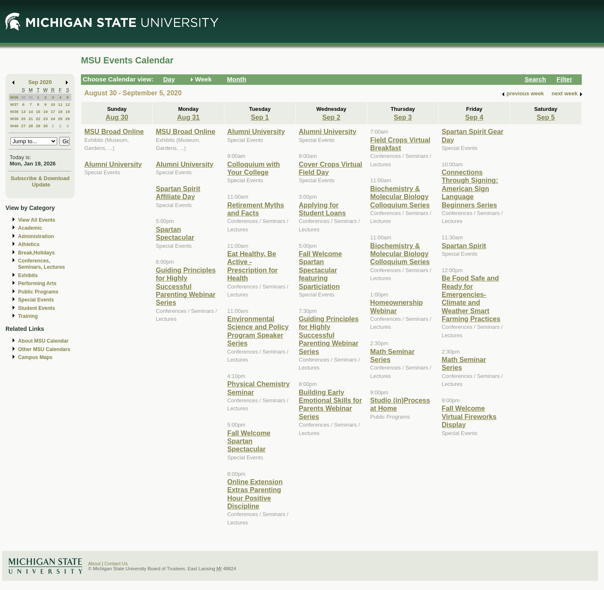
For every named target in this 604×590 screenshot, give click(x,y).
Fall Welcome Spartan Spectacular (249, 441)
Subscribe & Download (40, 178)
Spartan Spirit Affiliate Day (178, 192)
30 (23, 97)
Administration (36, 236)
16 (45, 111)
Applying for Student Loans (322, 209)
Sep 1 (260, 117)
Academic (30, 228)
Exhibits (28, 275)
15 (38, 111)
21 (31, 118)
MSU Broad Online (114, 131)
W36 (14, 97)
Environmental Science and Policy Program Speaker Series (258, 331)
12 (67, 104)
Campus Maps (35, 357)
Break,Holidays (36, 253)
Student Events (36, 308)
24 (53, 118)
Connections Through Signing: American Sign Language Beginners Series (470, 188)
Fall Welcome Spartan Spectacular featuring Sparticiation (320, 270)
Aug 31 (188, 117)
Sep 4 (474, 117)
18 (60, 111)
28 (31, 125)
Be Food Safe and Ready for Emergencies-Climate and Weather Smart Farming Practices (471, 298)
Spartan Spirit (464, 245)
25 (60, 118)
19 (67, 111)
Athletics (28, 244)
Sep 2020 (40, 82)
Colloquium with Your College (253, 168)
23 (45, 118)
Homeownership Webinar (396, 306)
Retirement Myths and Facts (255, 209)
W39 (14, 118)
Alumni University (113, 164)
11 (60, 104)
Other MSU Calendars (44, 349)
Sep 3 (403, 117)
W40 (14, 125)
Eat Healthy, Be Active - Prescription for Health (252, 266)
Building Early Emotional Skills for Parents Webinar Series (330, 404)
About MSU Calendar (43, 341)
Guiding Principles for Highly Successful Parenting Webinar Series (186, 286)
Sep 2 (331, 117)
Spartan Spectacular (175, 233)
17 (53, 111)
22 (38, 118)
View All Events (36, 220)
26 (67, 118)
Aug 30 (117, 117)
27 (23, 125)
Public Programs (38, 292)
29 (38, 125)
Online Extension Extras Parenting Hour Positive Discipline (255, 494)
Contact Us (116, 563)
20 (23, 118)
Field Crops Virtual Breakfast (400, 144)
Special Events (36, 300)
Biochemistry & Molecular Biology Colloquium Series (400, 197)
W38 (14, 111)
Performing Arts (37, 283)
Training (28, 316)
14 (31, 111)
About (94, 563)
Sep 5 (546, 117)
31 (31, 97)
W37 (14, 104)
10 (53, 104)
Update (41, 184)
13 (23, 111)
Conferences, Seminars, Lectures (41, 264)
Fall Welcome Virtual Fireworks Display (469, 416)
